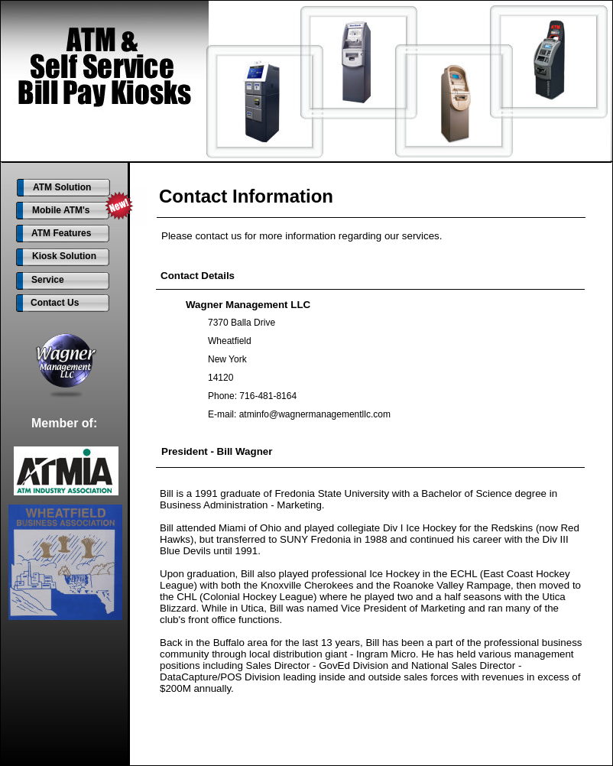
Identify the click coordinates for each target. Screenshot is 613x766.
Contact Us (55, 302)
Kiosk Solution (64, 256)
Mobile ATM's (61, 210)
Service (47, 279)
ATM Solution (62, 187)
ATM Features (61, 233)
